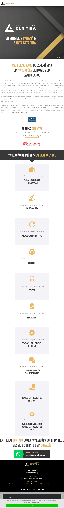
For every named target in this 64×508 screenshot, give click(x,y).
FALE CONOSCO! (32, 468)
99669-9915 (32, 471)
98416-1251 (32, 473)
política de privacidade (33, 502)
